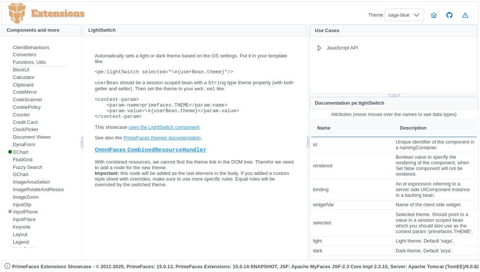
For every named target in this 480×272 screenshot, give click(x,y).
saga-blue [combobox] (398, 15)
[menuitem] (38, 47)
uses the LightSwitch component (164, 134)
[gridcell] (352, 144)
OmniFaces (151, 157)
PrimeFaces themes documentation (162, 145)
